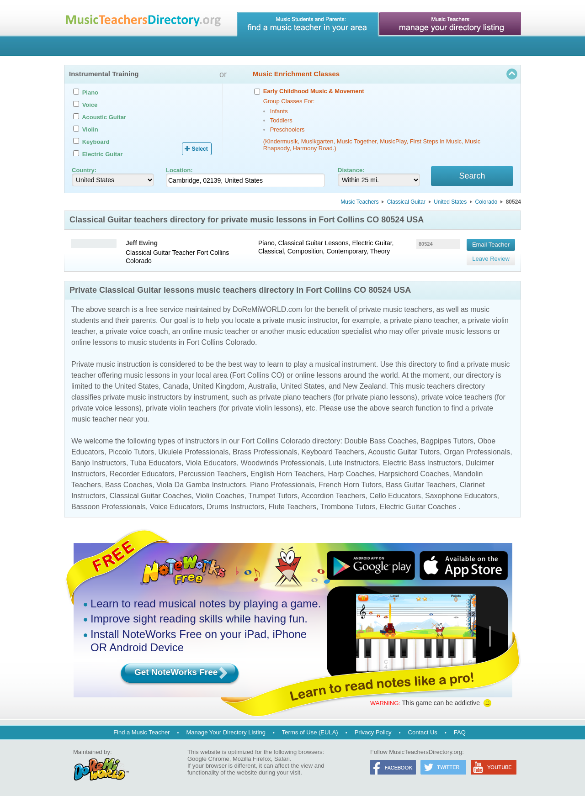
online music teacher (216, 332)
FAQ (460, 732)
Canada (175, 386)
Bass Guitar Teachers (421, 485)
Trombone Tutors (348, 507)
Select (199, 149)
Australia (262, 386)
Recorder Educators (142, 474)
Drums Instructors (235, 507)
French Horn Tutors (350, 485)
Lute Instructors (353, 463)
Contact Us (422, 732)
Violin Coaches (220, 496)
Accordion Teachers (333, 496)
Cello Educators (395, 496)
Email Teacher (491, 244)
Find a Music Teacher (141, 732)
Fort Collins (213, 253)
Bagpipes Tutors (446, 441)
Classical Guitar (406, 202)
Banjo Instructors (98, 463)
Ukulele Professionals (193, 452)
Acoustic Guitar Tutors (404, 452)
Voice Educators (176, 507)
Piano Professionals (282, 485)
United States (450, 202)
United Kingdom (218, 386)
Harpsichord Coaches (414, 474)
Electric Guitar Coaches (418, 507)
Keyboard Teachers (332, 452)
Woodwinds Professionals (282, 463)
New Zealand (364, 386)
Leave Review (491, 257)
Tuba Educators (155, 463)
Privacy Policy (373, 732)
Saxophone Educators (461, 496)
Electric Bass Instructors (422, 463)
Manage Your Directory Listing (225, 732)
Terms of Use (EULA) (310, 732)
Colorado (486, 202)
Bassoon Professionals (108, 507)
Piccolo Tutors (131, 452)
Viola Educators (211, 463)
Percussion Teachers (212, 474)
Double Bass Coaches (380, 441)
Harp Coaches (351, 474)
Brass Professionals (265, 452)
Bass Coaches (128, 485)
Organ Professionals (477, 452)
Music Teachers (359, 202)
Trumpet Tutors (273, 496)
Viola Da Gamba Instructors (201, 485)
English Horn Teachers (287, 474)
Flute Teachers (292, 507)
